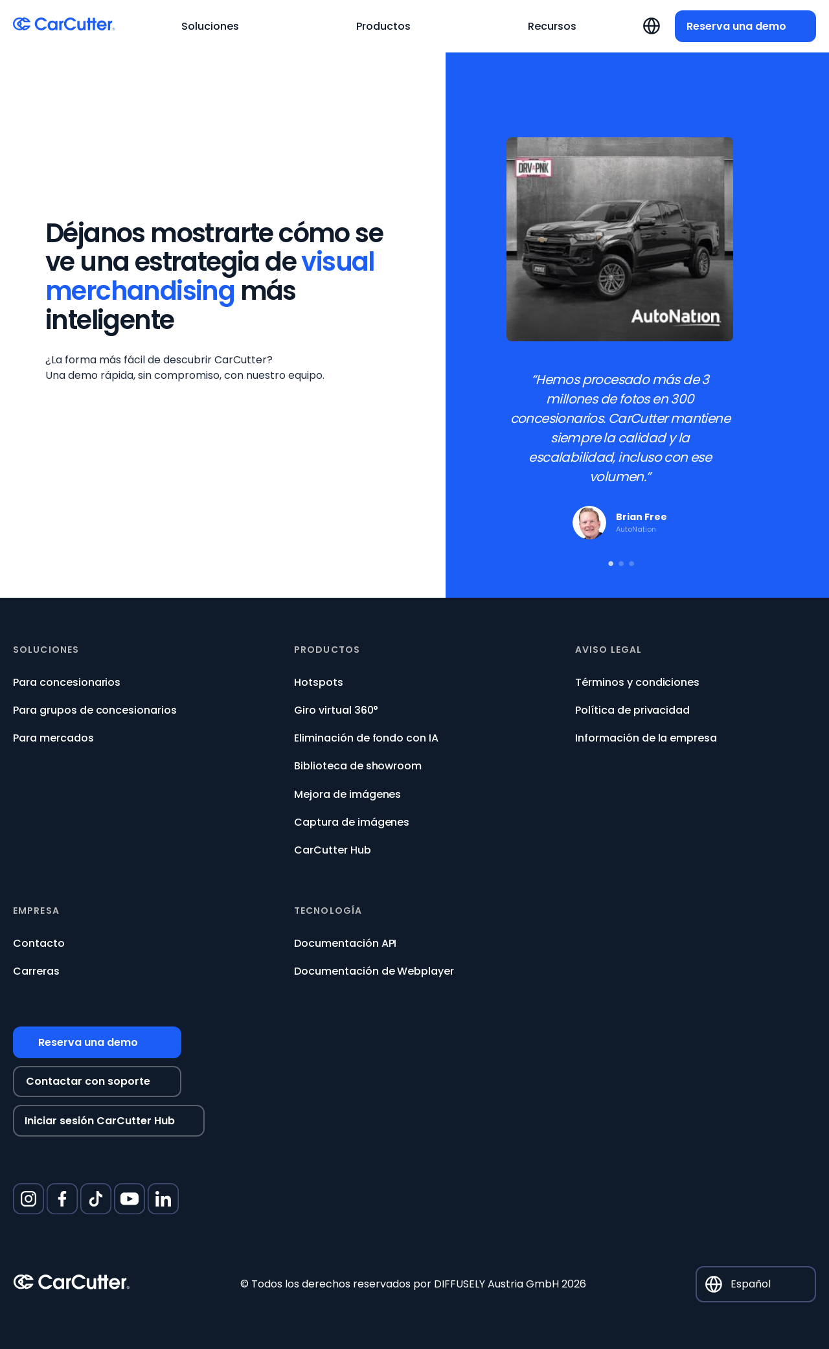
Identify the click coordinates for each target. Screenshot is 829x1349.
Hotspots (318, 682)
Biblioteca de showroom (358, 765)
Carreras (36, 971)
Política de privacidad (632, 710)
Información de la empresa (646, 738)
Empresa (36, 910)
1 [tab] (609, 560)
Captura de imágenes (351, 822)
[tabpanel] (620, 344)
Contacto (39, 943)
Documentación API (345, 943)
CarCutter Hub (332, 850)
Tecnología (328, 910)
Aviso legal (608, 649)
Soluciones (46, 649)
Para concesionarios (66, 682)
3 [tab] (630, 560)
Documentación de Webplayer (374, 971)
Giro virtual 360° (336, 710)
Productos (327, 649)
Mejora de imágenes (347, 794)
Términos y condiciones (637, 682)
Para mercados (53, 738)
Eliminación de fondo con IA (366, 738)
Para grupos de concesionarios (95, 710)
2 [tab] (620, 560)
